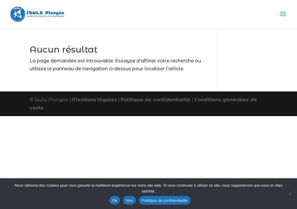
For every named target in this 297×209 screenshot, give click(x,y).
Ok (114, 200)
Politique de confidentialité (156, 99)
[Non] (290, 194)
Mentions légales (94, 99)
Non (129, 200)
